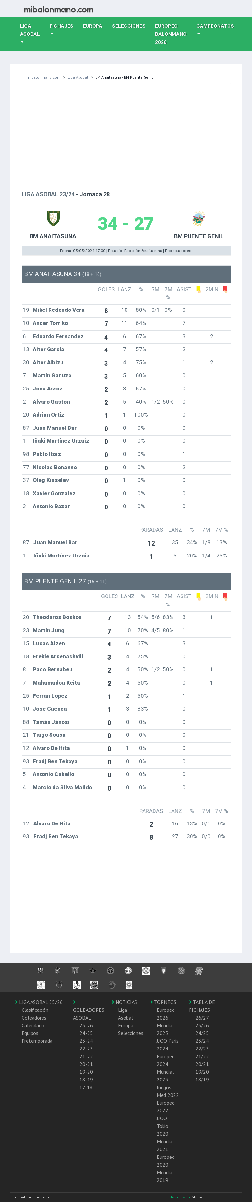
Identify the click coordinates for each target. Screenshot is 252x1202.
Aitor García (48, 349)
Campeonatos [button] (215, 26)
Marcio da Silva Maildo (62, 787)
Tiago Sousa (49, 735)
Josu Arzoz (47, 388)
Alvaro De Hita (51, 748)
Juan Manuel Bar (55, 428)
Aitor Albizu (48, 362)
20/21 (202, 1064)
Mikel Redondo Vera (59, 310)
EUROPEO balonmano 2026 (173, 34)
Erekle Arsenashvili (58, 656)
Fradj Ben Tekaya (55, 761)
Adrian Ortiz (48, 414)
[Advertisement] (126, 136)
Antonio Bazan (52, 506)
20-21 (86, 1064)
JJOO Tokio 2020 (162, 1126)
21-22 (86, 1056)
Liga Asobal (78, 77)
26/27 (202, 1017)
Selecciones (131, 25)
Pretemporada (37, 1041)
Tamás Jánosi (51, 722)
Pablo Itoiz (47, 454)
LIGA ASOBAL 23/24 (48, 194)
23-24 (86, 1041)
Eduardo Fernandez (58, 336)
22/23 (202, 1048)
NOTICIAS (124, 1002)
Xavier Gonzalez (54, 493)
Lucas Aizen (49, 643)
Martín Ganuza (52, 375)
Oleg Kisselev (51, 480)
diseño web (180, 1197)
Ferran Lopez (50, 696)
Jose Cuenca (50, 708)
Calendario (33, 1025)
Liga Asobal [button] (30, 30)
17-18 (86, 1087)
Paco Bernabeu (52, 669)
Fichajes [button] (61, 26)
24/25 (202, 1033)
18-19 (86, 1079)
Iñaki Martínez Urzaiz (61, 441)
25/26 (202, 1025)
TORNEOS (163, 1002)
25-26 (86, 1025)
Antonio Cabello (53, 774)
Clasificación (35, 1010)
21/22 (202, 1056)
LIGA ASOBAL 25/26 (39, 1002)
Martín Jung (49, 630)
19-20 (86, 1072)
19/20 (202, 1072)
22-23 (86, 1048)
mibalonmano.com (44, 77)
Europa (95, 25)
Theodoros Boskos (57, 617)
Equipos (30, 1033)
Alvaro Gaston (51, 402)
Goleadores (34, 1017)
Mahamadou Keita (56, 682)
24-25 (86, 1033)
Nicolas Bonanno (55, 467)
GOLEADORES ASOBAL (88, 1010)
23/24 (202, 1041)
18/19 (202, 1079)
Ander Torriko (50, 323)
